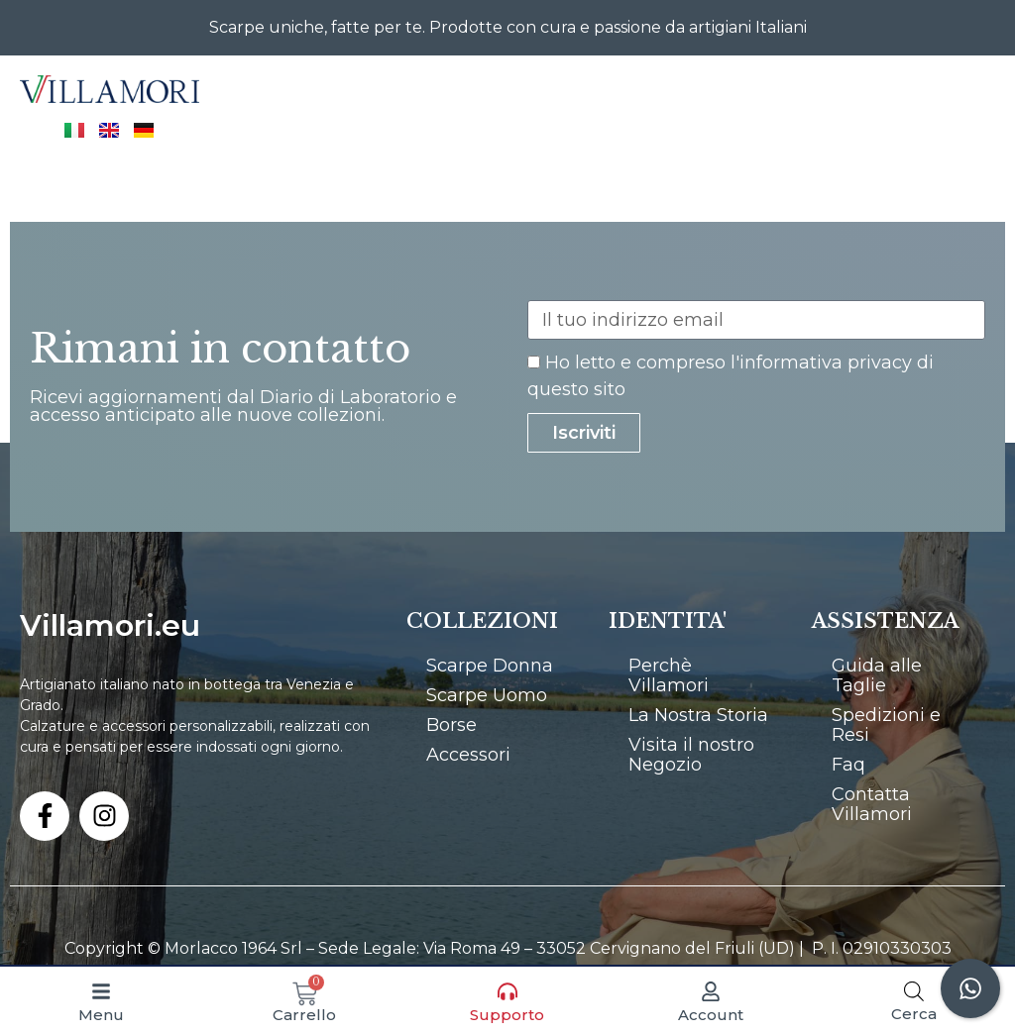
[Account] (711, 991)
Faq (848, 764)
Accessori (468, 755)
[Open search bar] (914, 990)
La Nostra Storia (698, 715)
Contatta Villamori (872, 804)
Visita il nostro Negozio (691, 754)
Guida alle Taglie (877, 675)
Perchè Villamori (668, 675)
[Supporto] (507, 991)
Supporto (507, 1014)
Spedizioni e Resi (886, 725)
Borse (451, 725)
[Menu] (101, 991)
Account (710, 1014)
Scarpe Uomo (486, 695)
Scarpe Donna (489, 665)
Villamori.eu (110, 625)
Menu (101, 1014)
